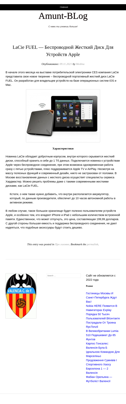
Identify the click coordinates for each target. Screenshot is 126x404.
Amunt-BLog (63, 16)
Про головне (62, 244)
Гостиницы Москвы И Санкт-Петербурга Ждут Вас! (101, 297)
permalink (92, 244)
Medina (80, 64)
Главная (64, 7)
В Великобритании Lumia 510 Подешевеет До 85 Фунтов (102, 335)
